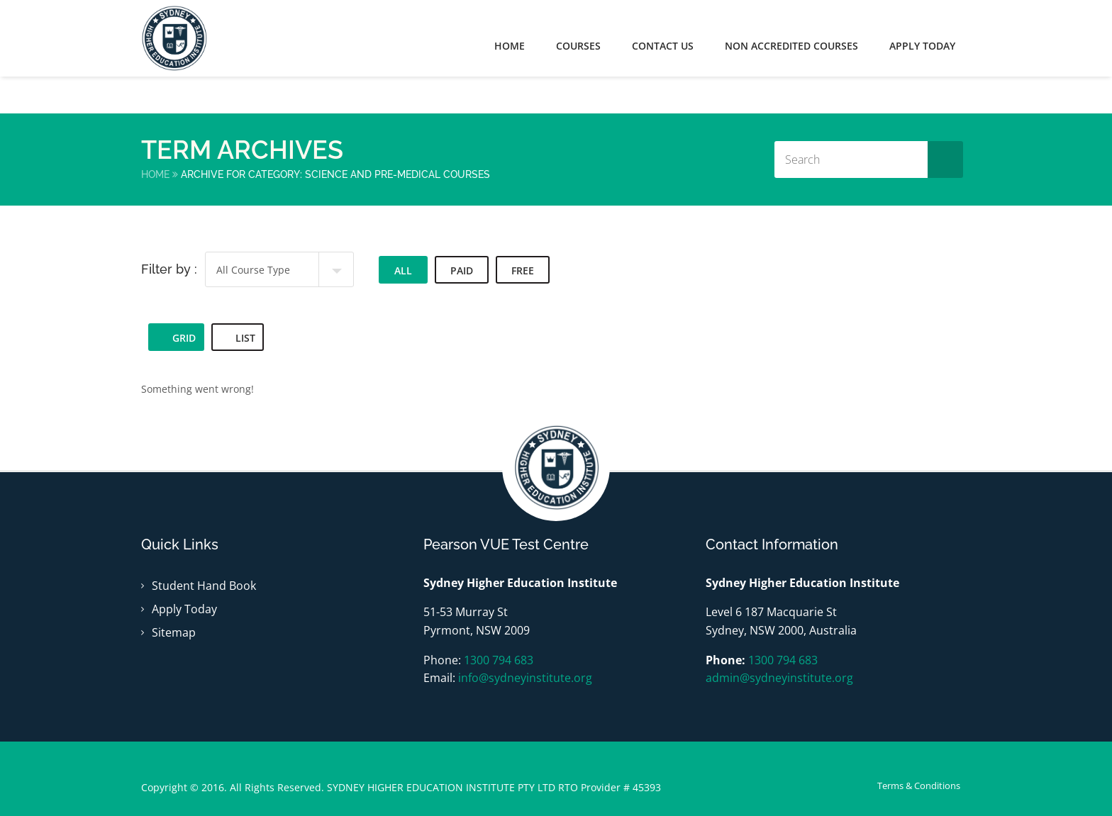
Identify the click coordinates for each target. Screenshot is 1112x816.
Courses (578, 45)
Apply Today (184, 609)
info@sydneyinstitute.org (525, 678)
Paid (461, 270)
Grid (176, 338)
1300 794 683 (498, 660)
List (237, 338)
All (403, 270)
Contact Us (663, 45)
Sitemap (174, 632)
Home (509, 45)
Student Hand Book (204, 585)
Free (522, 270)
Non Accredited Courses (791, 45)
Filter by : (169, 269)
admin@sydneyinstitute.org (779, 678)
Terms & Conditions (918, 785)
